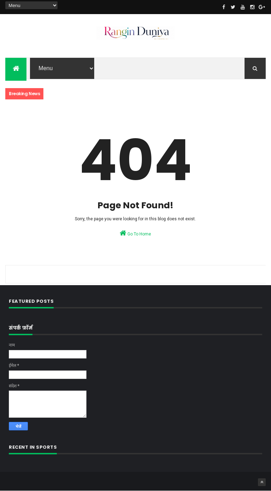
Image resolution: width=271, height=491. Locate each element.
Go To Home (135, 233)
